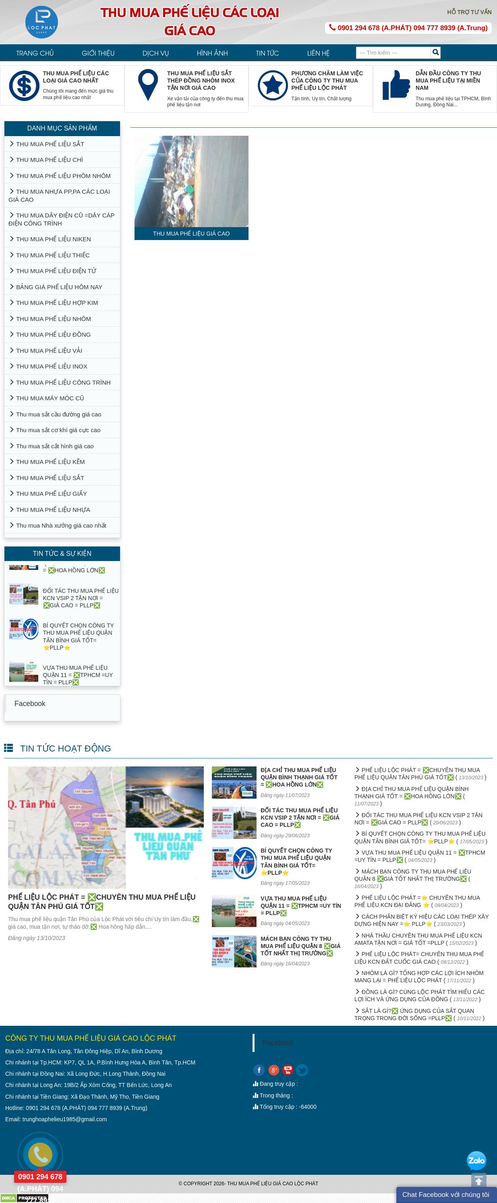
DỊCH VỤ (156, 52)
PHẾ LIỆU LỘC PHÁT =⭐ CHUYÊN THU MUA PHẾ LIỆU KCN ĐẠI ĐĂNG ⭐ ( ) (417, 901)
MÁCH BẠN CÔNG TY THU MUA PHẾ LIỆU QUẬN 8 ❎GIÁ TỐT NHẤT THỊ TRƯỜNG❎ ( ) (412, 878)
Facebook (30, 704)
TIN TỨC (267, 52)
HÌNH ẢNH (212, 52)
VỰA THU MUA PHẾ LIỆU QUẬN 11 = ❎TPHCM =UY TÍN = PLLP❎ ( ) (419, 856)
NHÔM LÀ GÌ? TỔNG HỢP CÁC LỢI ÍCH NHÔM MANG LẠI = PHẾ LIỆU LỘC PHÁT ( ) (419, 977)
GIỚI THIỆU (98, 52)
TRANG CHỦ (35, 52)
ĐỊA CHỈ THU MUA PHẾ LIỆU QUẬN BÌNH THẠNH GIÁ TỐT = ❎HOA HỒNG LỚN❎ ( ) (411, 796)
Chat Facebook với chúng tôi (445, 1195)
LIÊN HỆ (318, 52)
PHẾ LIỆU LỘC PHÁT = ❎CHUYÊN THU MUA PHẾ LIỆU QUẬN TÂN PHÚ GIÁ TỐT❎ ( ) (420, 774)
